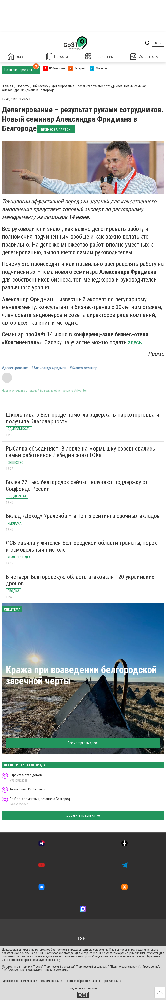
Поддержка (76, 988)
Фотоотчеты (144, 56)
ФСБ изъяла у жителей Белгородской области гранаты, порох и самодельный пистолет (81, 546)
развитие (91, 988)
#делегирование (15, 368)
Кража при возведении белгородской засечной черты (81, 675)
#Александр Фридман (48, 368)
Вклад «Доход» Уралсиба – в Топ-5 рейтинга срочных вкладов (83, 515)
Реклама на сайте (51, 981)
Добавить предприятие (83, 815)
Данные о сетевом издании (20, 981)
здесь (135, 342)
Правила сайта (112, 981)
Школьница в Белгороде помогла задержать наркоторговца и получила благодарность (82, 418)
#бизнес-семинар (83, 368)
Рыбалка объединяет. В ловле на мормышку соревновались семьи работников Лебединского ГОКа (80, 452)
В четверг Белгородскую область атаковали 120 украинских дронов (80, 580)
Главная (18, 56)
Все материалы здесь (83, 743)
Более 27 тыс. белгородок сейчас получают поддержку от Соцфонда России (77, 485)
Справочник (99, 56)
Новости (57, 56)
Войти (158, 42)
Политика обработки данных (82, 981)
